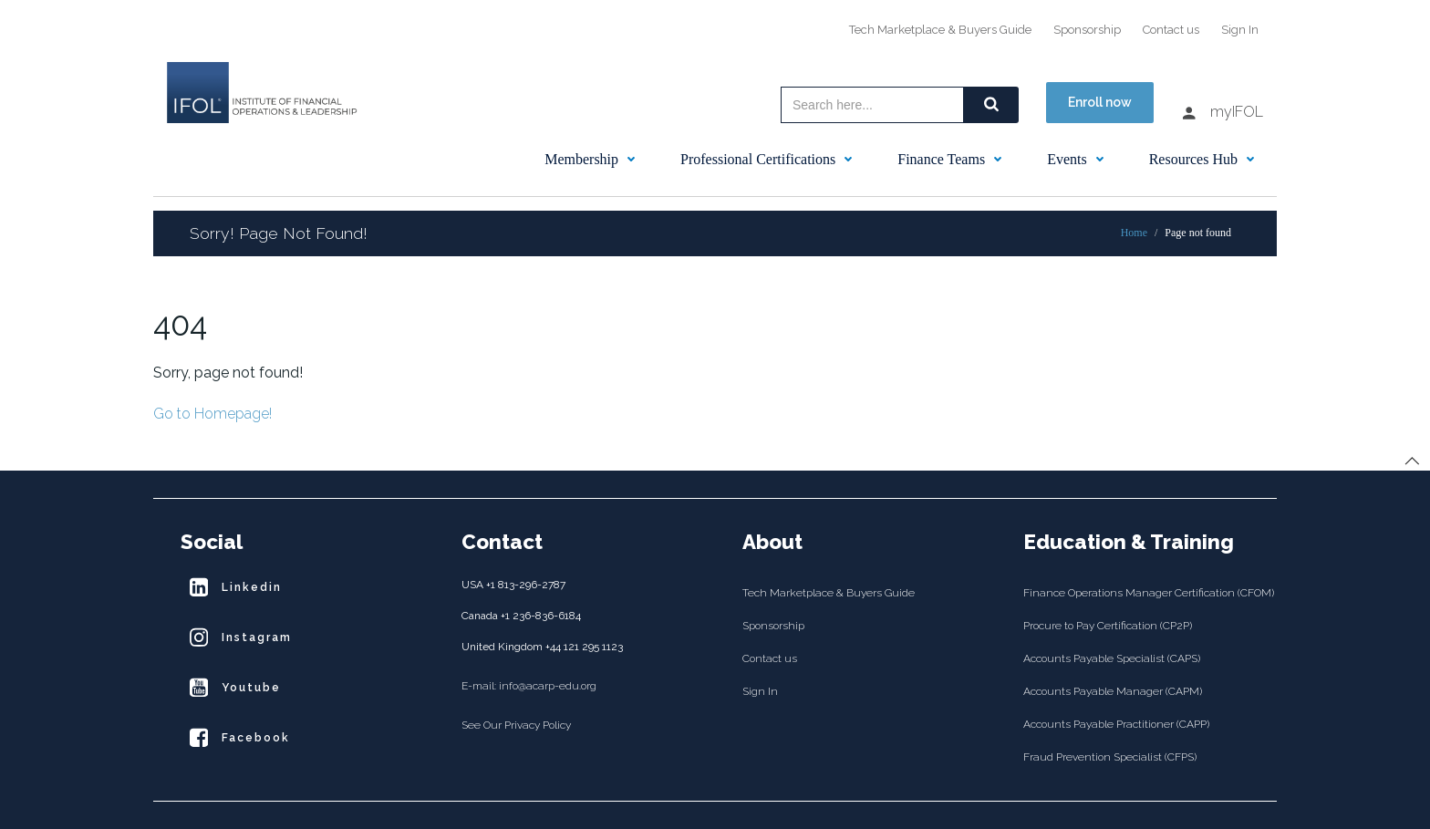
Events (1080, 159)
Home (1134, 232)
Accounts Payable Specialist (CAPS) (1111, 658)
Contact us (1171, 29)
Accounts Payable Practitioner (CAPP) (1116, 724)
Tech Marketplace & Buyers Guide (940, 29)
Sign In (1240, 29)
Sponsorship (1087, 29)
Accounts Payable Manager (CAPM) (1112, 691)
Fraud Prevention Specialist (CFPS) (1110, 757)
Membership (594, 159)
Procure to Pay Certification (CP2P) (1107, 625)
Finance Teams (953, 159)
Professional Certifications (770, 159)
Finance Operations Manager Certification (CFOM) (1136, 592)
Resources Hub (1206, 159)
